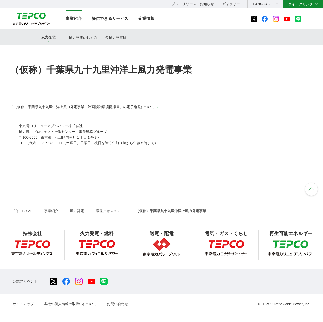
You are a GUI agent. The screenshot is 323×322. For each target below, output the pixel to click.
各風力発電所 (115, 38)
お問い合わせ (117, 304)
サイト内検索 (312, 19)
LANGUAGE (263, 4)
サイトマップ (23, 304)
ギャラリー (231, 4)
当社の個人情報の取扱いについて (70, 304)
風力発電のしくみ (83, 38)
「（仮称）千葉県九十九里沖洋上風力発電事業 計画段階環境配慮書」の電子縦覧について (82, 107)
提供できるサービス (110, 18)
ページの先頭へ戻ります (311, 189)
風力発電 (48, 37)
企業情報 (146, 18)
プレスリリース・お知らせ (193, 4)
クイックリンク (300, 4)
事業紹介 (74, 18)
